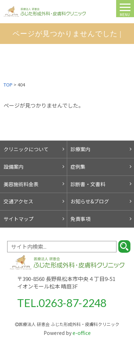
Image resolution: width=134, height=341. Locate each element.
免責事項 (80, 218)
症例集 (77, 166)
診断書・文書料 (87, 184)
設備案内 (14, 166)
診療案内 (80, 149)
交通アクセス (18, 201)
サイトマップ (19, 218)
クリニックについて (26, 149)
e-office (67, 332)
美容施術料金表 (21, 184)
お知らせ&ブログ (89, 201)
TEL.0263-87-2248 (61, 302)
